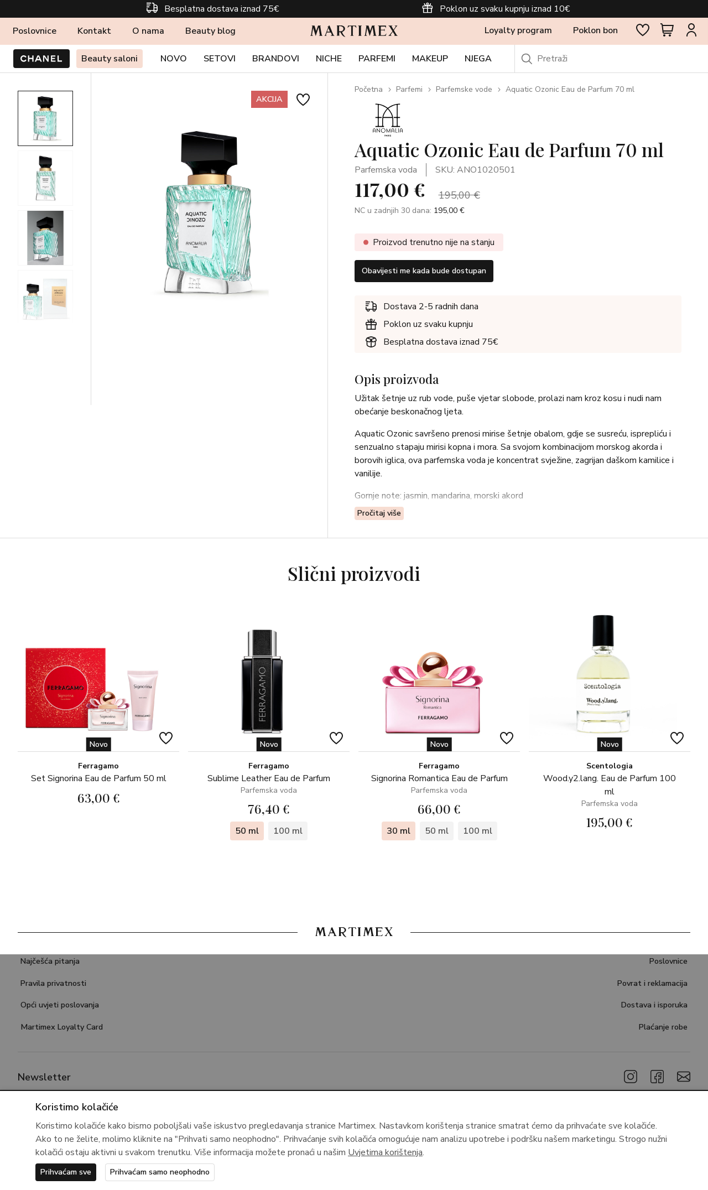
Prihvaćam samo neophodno (174, 1172)
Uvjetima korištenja (385, 1151)
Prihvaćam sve (69, 1172)
